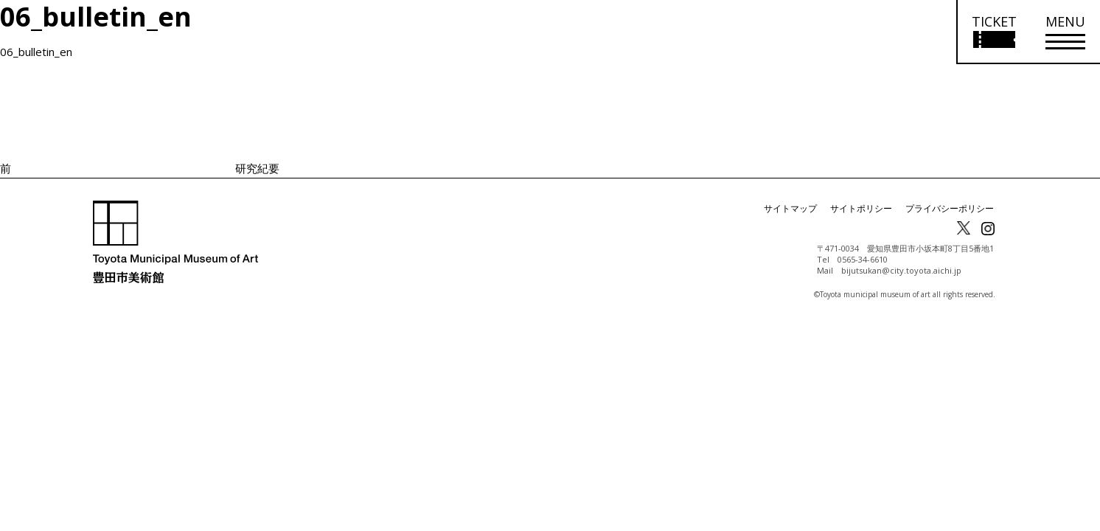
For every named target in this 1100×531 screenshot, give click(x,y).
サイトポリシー (861, 208)
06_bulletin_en (36, 51)
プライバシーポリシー (949, 208)
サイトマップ (790, 208)
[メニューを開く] (1065, 32)
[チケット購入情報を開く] (993, 32)
